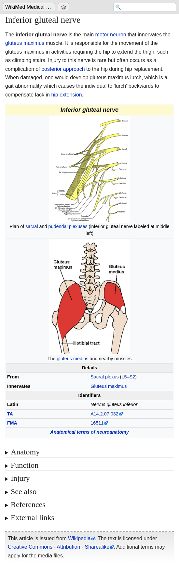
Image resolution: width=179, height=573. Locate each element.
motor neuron (110, 34)
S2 (132, 376)
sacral (31, 226)
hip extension (66, 94)
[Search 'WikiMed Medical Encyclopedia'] (145, 7)
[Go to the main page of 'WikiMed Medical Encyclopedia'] (30, 7)
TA (10, 413)
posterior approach (63, 69)
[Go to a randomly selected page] (64, 7)
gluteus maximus (24, 43)
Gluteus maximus (108, 386)
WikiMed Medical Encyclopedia (30, 7)
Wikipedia (79, 538)
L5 (124, 376)
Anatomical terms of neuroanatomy (89, 432)
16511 (96, 423)
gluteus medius (73, 358)
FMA (12, 423)
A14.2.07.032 (104, 413)
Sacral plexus (104, 376)
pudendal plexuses (68, 226)
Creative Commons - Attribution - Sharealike (58, 547)
